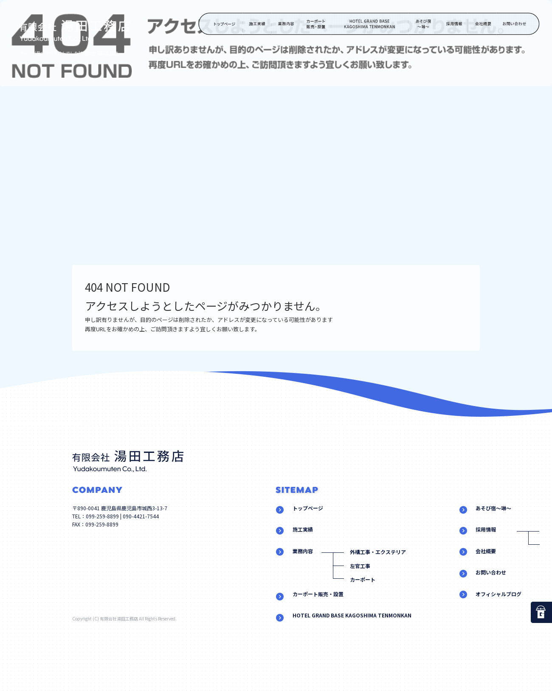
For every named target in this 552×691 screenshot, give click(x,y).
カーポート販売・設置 (316, 24)
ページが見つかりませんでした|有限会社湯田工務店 (68, 53)
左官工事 (360, 565)
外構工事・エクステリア (378, 551)
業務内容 (286, 24)
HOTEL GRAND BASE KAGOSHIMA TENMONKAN (369, 24)
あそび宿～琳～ (423, 24)
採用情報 (453, 24)
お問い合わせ (519, 24)
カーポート (362, 579)
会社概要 (482, 24)
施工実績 (257, 24)
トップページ (221, 24)
